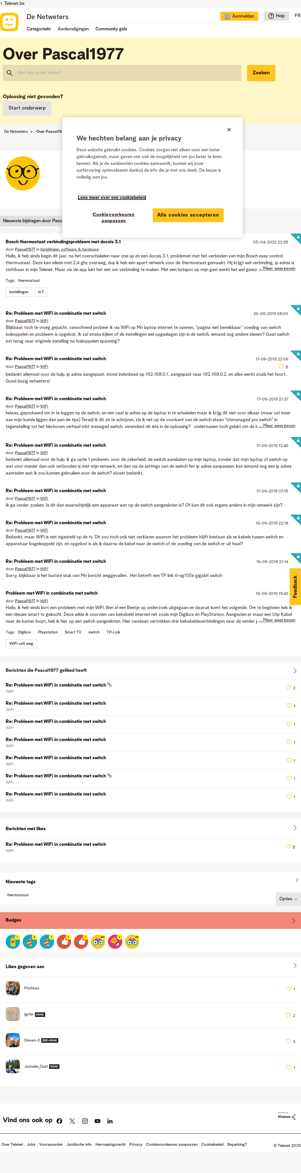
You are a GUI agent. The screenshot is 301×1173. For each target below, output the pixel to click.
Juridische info (79, 1145)
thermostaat (29, 281)
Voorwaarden (51, 1145)
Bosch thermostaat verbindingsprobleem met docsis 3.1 (63, 242)
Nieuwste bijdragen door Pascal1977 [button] (39, 221)
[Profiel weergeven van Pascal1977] (25, 249)
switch (93, 632)
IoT (41, 292)
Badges (13, 920)
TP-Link (113, 632)
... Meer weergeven (277, 269)
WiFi (44, 321)
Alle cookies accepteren (188, 215)
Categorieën (39, 29)
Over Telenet (12, 1145)
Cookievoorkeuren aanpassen (172, 1145)
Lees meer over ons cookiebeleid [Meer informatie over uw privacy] (112, 198)
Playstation (48, 632)
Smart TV (73, 632)
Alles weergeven (150, 672)
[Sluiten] (229, 129)
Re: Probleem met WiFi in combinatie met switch (56, 313)
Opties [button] (285, 899)
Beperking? (237, 1145)
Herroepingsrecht (111, 1145)
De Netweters (47, 17)
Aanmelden (243, 16)
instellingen (18, 292)
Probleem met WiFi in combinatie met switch (52, 593)
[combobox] (122, 73)
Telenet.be (14, 3)
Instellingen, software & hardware (69, 249)
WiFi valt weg (21, 644)
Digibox (24, 632)
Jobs (31, 1145)
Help (280, 16)
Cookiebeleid (212, 1145)
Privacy (135, 1145)
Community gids (111, 29)
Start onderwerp (27, 108)
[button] (295, 586)
